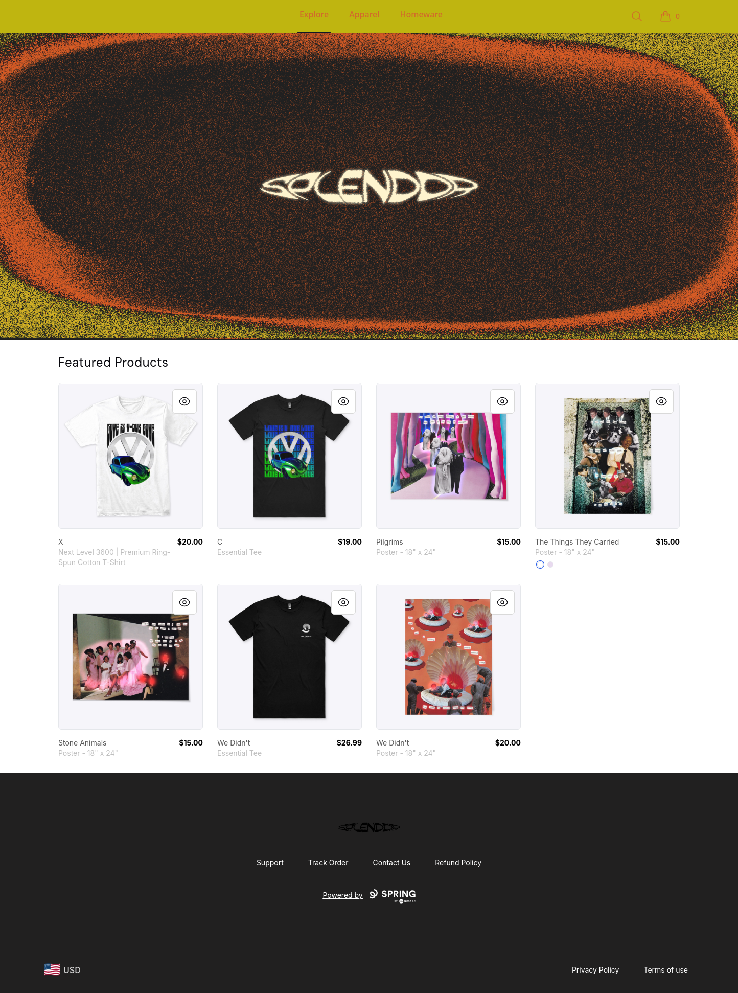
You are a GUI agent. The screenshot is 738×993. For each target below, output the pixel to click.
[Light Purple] (550, 564)
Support (270, 862)
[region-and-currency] (62, 969)
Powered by (368, 896)
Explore (314, 14)
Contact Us (392, 862)
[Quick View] (184, 401)
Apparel (364, 14)
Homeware (421, 14)
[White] (540, 564)
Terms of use (665, 969)
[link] (130, 455)
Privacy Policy (595, 969)
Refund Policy (458, 862)
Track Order (328, 862)
